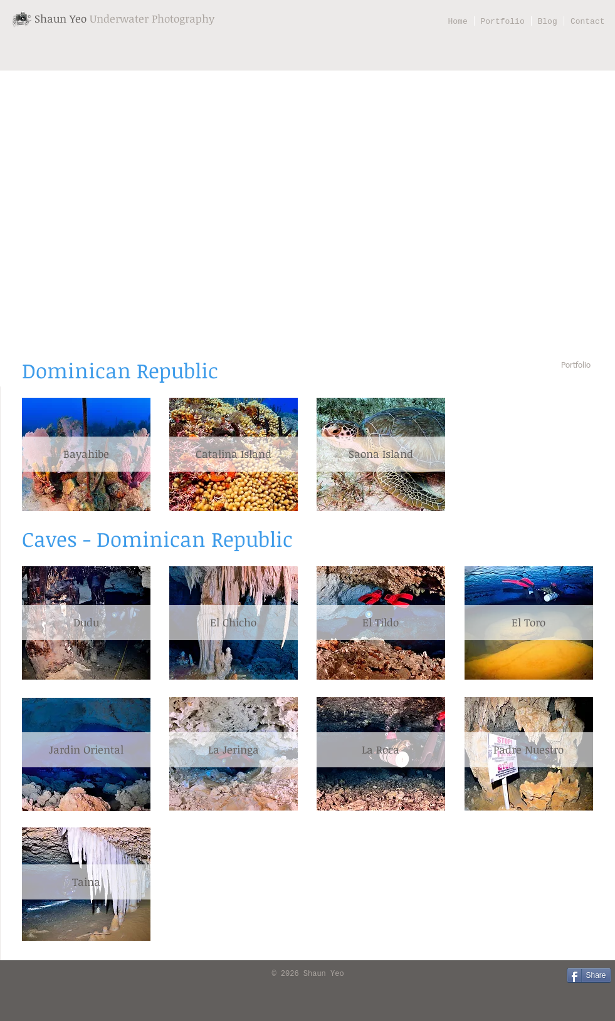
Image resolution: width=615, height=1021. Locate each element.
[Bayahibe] (86, 454)
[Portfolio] (576, 366)
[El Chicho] (233, 622)
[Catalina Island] (233, 454)
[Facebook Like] (28, 974)
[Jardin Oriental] (86, 749)
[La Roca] (381, 749)
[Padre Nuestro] (529, 749)
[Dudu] (86, 622)
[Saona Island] (381, 454)
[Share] (589, 975)
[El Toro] (529, 622)
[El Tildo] (381, 622)
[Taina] (86, 881)
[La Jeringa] (233, 749)
